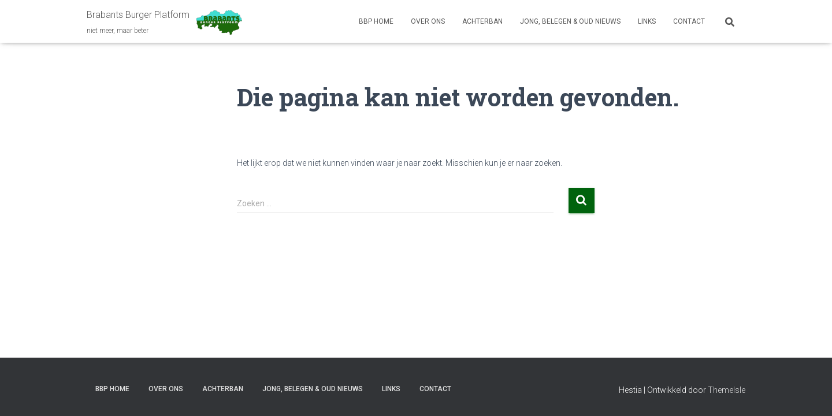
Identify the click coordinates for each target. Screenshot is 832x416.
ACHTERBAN (482, 21)
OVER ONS (428, 21)
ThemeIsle (726, 390)
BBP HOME (376, 21)
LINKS (647, 21)
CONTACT (689, 21)
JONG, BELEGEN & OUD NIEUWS (570, 21)
